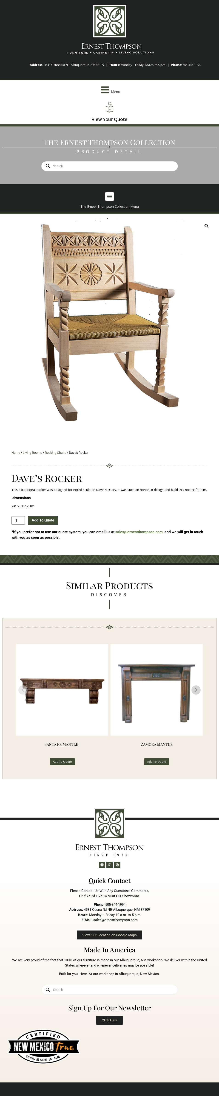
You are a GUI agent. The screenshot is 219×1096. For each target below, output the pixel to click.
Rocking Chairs (55, 452)
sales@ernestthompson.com (139, 532)
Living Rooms (32, 452)
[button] (109, 90)
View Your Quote (109, 119)
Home (15, 452)
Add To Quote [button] (62, 762)
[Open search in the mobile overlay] (110, 166)
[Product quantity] (18, 520)
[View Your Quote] (109, 107)
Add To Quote (43, 520)
